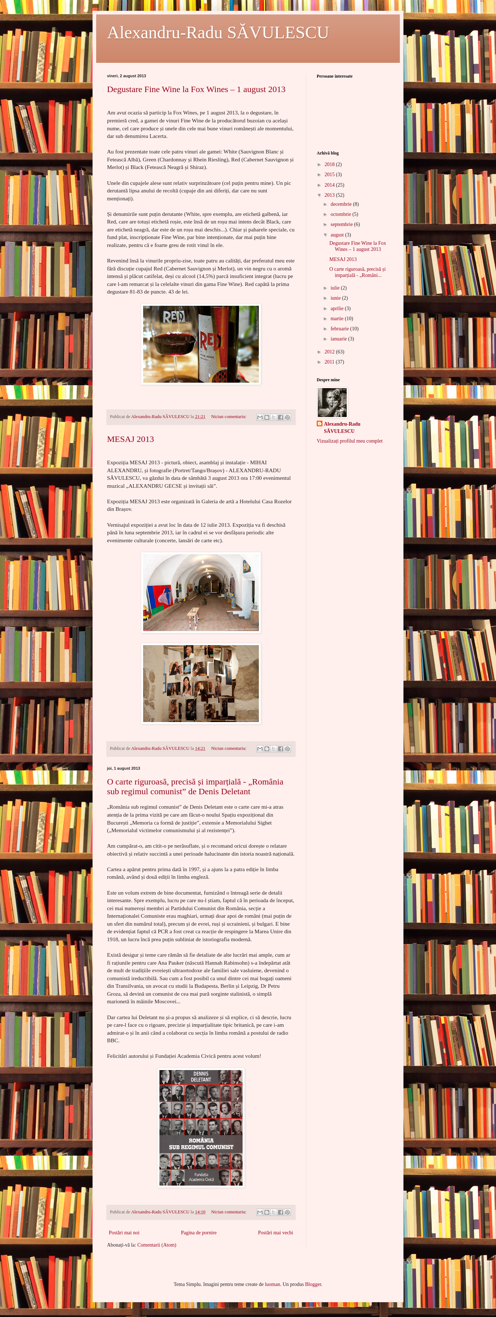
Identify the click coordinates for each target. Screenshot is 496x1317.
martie (337, 318)
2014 (330, 185)
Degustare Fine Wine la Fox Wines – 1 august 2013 (196, 89)
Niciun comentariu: (229, 416)
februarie (340, 328)
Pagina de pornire (199, 1232)
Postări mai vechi (275, 1232)
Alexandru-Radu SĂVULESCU (218, 32)
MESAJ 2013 (130, 439)
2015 (330, 174)
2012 (330, 352)
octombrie (341, 214)
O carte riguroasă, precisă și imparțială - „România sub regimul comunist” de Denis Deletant (195, 786)
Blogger (313, 1284)
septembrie (342, 224)
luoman (272, 1284)
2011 (330, 362)
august (337, 235)
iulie (335, 288)
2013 (330, 195)
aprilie (337, 308)
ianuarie (339, 339)
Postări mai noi (124, 1232)
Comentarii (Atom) (156, 1245)
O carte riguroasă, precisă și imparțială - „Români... (357, 272)
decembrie (341, 204)
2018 (330, 164)
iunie (336, 298)
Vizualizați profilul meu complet (349, 441)
